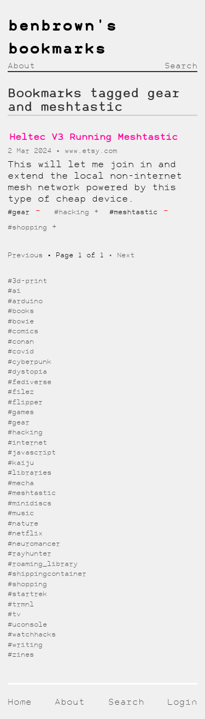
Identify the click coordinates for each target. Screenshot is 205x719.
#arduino (25, 301)
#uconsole (27, 624)
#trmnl (21, 604)
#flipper (25, 402)
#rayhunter (29, 553)
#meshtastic (32, 493)
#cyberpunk (29, 362)
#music (21, 513)
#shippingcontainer (47, 574)
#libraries (29, 473)
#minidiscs (29, 503)
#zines (21, 654)
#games (21, 412)
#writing (25, 645)
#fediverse (29, 382)
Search (181, 66)
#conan (21, 341)
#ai (14, 291)
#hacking (71, 212)
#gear (19, 422)
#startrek (27, 594)
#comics (23, 331)
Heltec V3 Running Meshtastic (93, 137)
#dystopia (27, 371)
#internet (27, 442)
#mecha (21, 483)
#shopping (27, 227)
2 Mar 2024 (32, 151)
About (21, 66)
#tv (14, 614)
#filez (21, 392)
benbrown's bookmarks (62, 38)
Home (20, 702)
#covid (21, 351)
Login (182, 702)
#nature (23, 523)
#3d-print (27, 281)
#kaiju (21, 463)
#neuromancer (34, 544)
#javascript (32, 452)
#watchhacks (32, 634)
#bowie (21, 321)
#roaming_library (43, 564)
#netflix (25, 533)
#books (21, 311)
